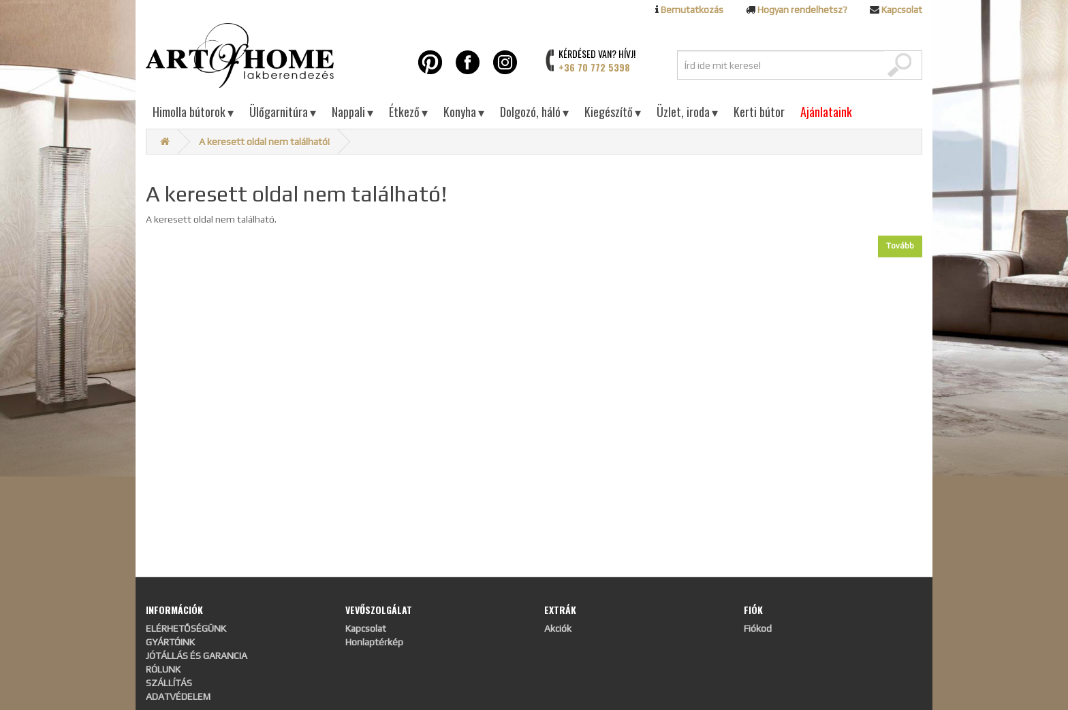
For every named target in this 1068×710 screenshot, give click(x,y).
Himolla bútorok (193, 111)
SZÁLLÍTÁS (169, 682)
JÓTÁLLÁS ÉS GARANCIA (196, 655)
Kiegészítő (612, 111)
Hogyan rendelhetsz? (802, 9)
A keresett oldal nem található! (264, 141)
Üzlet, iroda (687, 111)
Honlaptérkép (374, 641)
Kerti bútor (759, 111)
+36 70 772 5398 (594, 67)
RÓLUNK (163, 669)
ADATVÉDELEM (178, 696)
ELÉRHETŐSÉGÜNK (186, 628)
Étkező (408, 111)
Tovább (900, 246)
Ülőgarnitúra (282, 111)
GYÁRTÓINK (170, 641)
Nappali (352, 111)
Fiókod (758, 628)
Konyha (463, 111)
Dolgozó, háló (534, 111)
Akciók (557, 628)
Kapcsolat (901, 9)
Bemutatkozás (692, 9)
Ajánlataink (826, 111)
